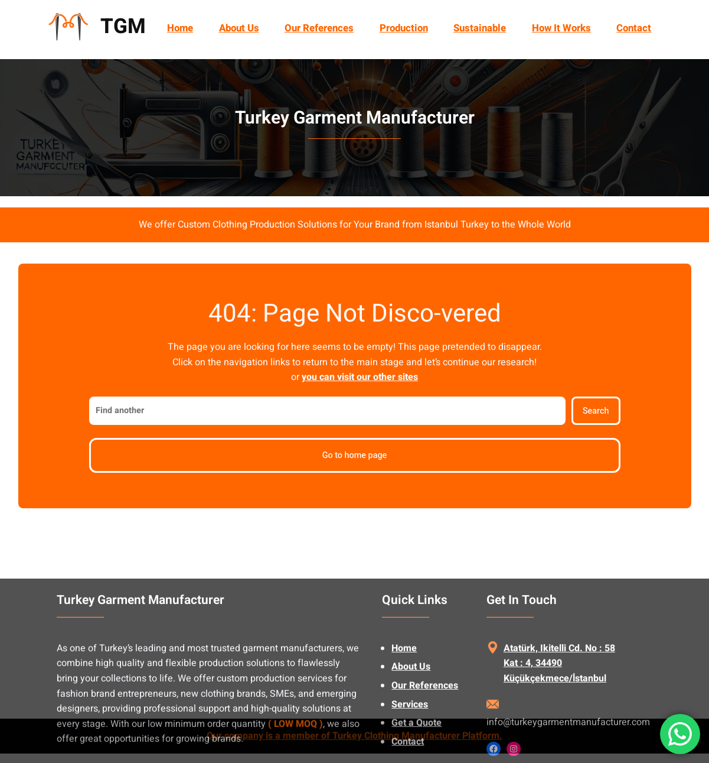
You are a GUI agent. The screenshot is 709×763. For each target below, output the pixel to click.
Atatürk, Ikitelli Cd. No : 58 (559, 694)
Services (409, 750)
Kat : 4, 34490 (533, 709)
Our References (424, 731)
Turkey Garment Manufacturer (355, 118)
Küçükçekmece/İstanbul (555, 724)
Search (596, 411)
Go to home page (354, 455)
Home (180, 28)
